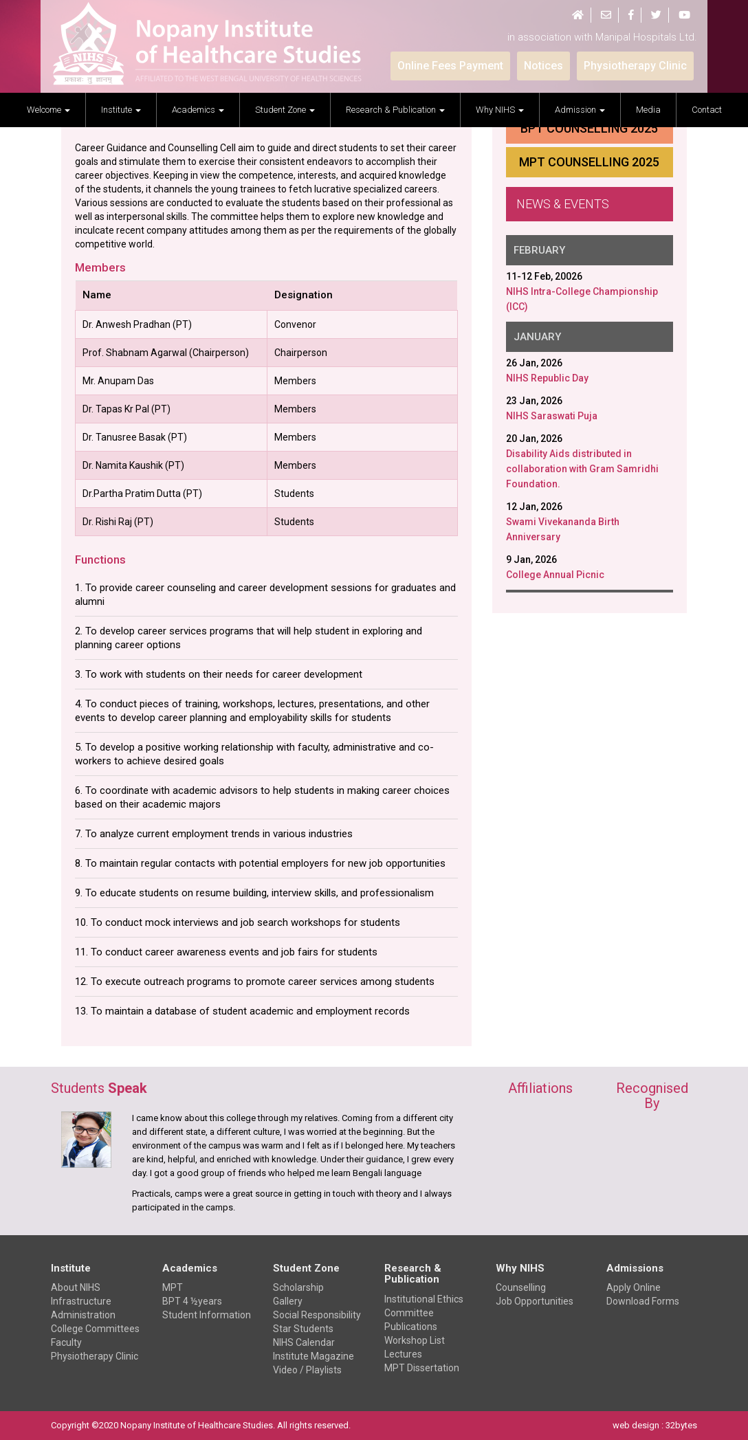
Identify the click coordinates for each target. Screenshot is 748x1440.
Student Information (206, 1314)
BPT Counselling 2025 (589, 128)
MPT (172, 1287)
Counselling (521, 1287)
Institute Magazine (313, 1356)
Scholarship (298, 1287)
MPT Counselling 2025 (589, 162)
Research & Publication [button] (395, 109)
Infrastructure (81, 1301)
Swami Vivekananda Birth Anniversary (562, 529)
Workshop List (414, 1340)
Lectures (403, 1354)
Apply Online (633, 1287)
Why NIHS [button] (500, 109)
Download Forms (642, 1301)
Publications (410, 1326)
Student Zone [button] (285, 109)
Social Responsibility (317, 1314)
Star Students (303, 1328)
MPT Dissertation (421, 1367)
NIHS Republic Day (547, 378)
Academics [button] (198, 109)
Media (648, 109)
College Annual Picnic (555, 574)
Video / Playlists (307, 1369)
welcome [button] (48, 109)
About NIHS (75, 1287)
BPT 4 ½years (192, 1301)
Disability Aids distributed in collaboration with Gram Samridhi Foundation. (582, 468)
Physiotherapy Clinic (94, 1356)
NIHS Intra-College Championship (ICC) (582, 299)
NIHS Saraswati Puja (551, 415)
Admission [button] (580, 109)
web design (636, 1425)
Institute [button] (121, 109)
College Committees (95, 1328)
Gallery (287, 1301)
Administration (83, 1314)
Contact (707, 109)
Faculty (66, 1342)
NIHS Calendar (304, 1342)
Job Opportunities (534, 1301)
